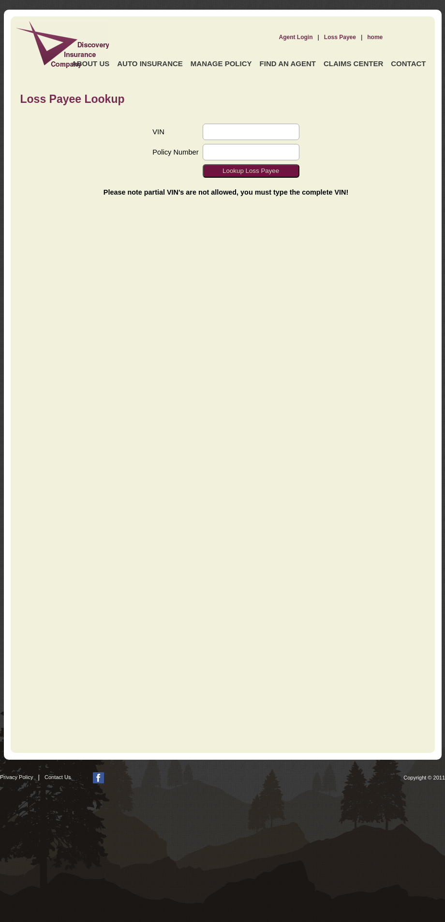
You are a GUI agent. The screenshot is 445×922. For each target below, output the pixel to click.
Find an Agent (288, 63)
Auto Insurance (150, 63)
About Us (90, 63)
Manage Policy (221, 63)
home (375, 37)
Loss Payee (340, 37)
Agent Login (296, 37)
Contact (408, 63)
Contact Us (57, 777)
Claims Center (353, 63)
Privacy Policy (16, 777)
